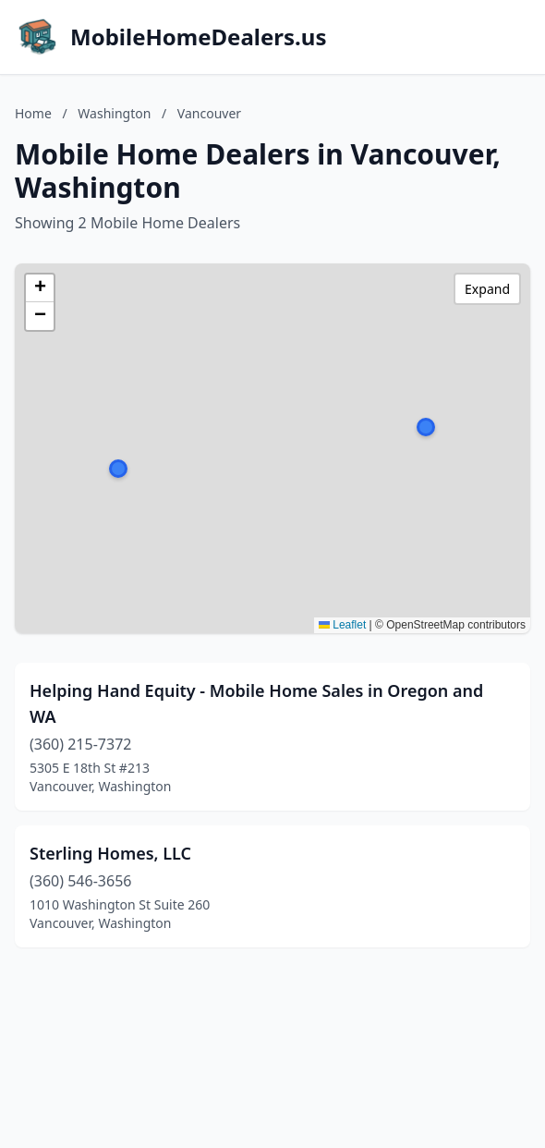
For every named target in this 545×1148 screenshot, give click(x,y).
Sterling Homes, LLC (110, 853)
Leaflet (342, 624)
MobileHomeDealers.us (198, 37)
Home (33, 113)
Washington (114, 113)
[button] (426, 427)
